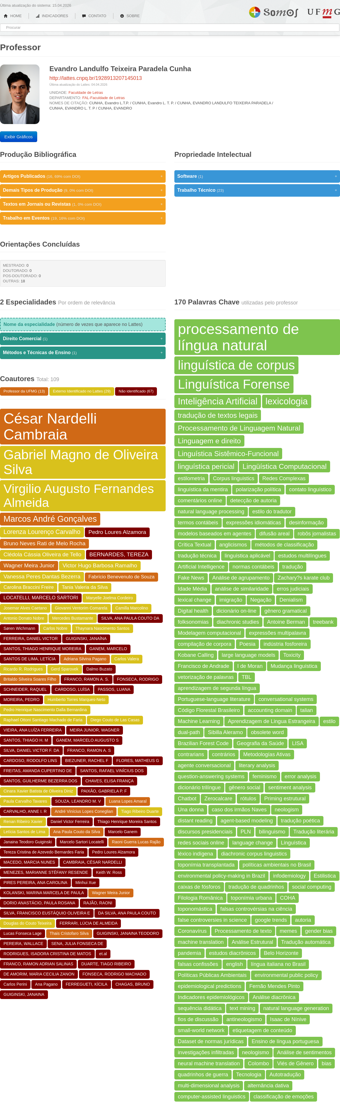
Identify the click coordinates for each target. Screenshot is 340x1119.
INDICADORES (51, 16)
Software (257, 176)
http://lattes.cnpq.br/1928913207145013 (95, 78)
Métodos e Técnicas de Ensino (83, 352)
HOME (13, 16)
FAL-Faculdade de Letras (103, 98)
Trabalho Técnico (257, 190)
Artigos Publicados (83, 176)
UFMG (323, 13)
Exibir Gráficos (18, 136)
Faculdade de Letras (86, 92)
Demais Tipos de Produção (83, 190)
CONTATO (94, 16)
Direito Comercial (83, 338)
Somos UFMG (273, 11)
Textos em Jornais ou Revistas (83, 204)
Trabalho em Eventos (83, 218)
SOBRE (130, 16)
